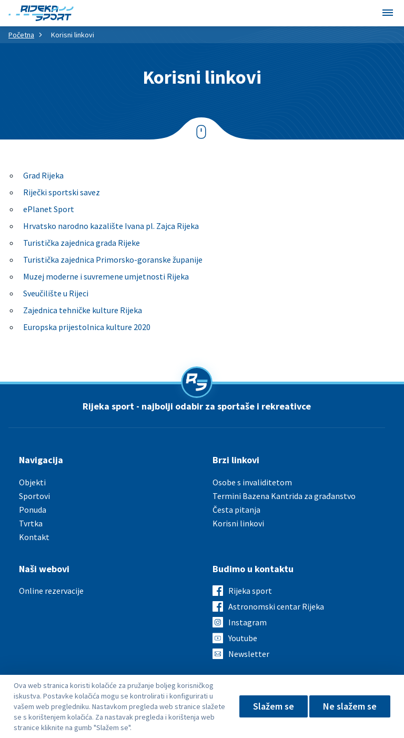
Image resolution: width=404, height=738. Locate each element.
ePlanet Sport (48, 209)
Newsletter (248, 654)
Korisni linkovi (238, 523)
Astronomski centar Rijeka (276, 606)
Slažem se (273, 706)
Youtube (242, 638)
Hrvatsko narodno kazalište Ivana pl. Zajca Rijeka (111, 226)
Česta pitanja (236, 509)
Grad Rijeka (43, 175)
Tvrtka (31, 523)
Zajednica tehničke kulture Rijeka (82, 310)
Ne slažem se (350, 706)
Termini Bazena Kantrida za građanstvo (284, 496)
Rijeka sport (250, 590)
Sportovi (34, 496)
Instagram (247, 622)
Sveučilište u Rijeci (55, 293)
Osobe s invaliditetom (252, 482)
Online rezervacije (51, 590)
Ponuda (32, 509)
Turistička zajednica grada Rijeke (81, 242)
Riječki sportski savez (61, 192)
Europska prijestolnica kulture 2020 (86, 327)
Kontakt (34, 537)
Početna (21, 34)
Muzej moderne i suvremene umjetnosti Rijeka (106, 276)
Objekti (32, 482)
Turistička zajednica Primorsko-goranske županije (113, 259)
